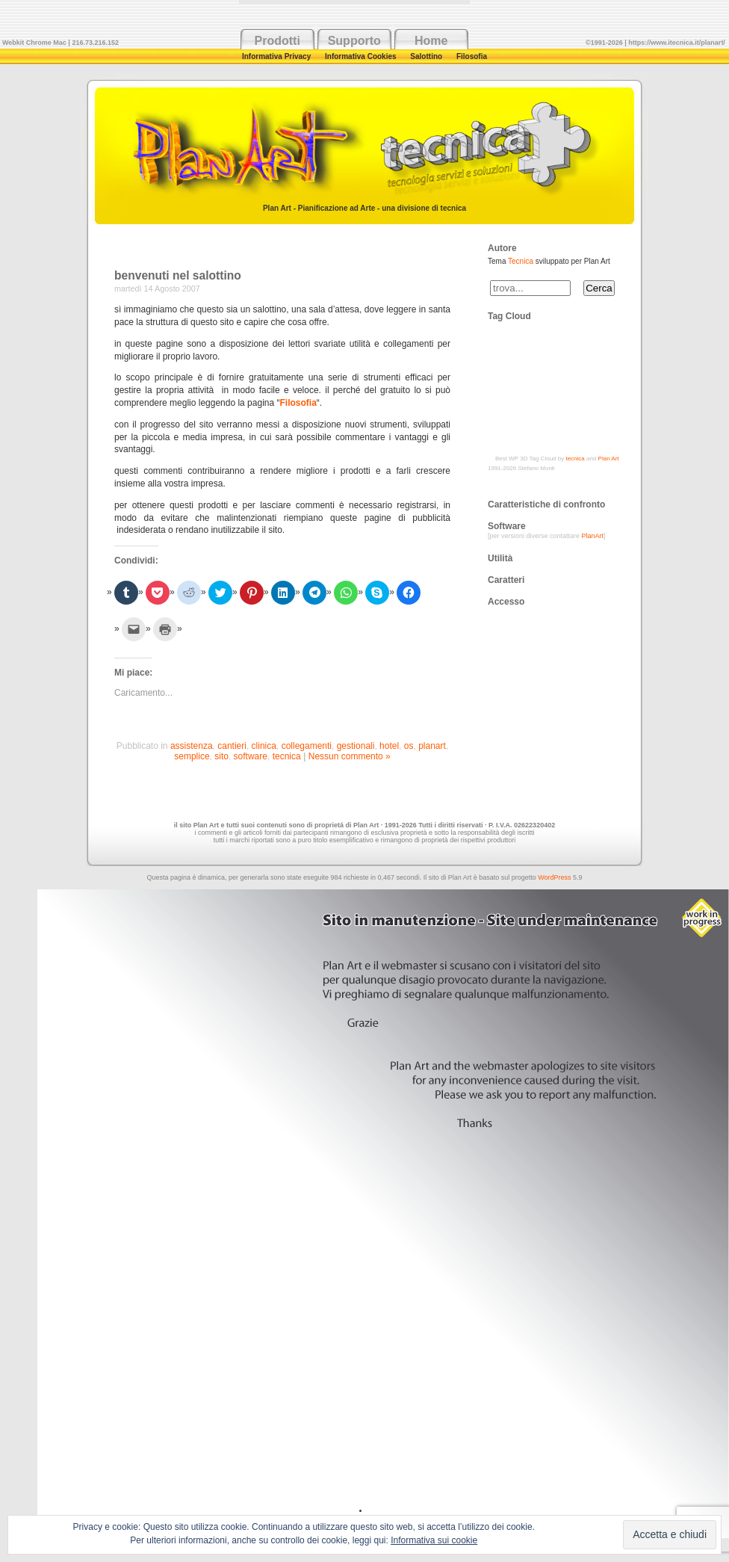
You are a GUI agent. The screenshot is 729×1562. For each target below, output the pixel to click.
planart (432, 746)
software (250, 756)
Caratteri (506, 580)
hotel (389, 746)
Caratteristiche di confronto (546, 504)
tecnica (287, 756)
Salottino (427, 56)
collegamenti (307, 746)
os (409, 746)
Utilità (500, 558)
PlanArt (593, 536)
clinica (264, 746)
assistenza (191, 746)
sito (221, 756)
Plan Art (608, 458)
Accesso (506, 601)
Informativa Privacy (277, 56)
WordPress (554, 877)
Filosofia (471, 56)
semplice (191, 756)
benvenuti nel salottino (177, 275)
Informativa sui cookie (434, 1540)
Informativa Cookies (361, 56)
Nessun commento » (349, 756)
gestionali (356, 746)
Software (507, 526)
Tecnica (520, 261)
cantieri (231, 746)
